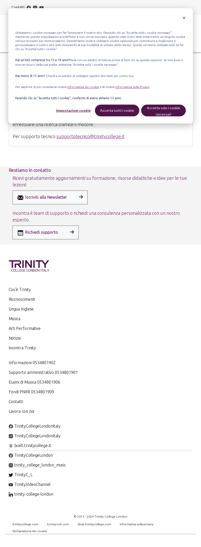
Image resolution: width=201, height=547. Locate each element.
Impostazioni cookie (73, 110)
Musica (15, 318)
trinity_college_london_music (37, 465)
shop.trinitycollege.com (94, 524)
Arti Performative (25, 328)
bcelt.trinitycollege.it (30, 445)
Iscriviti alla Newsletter (42, 198)
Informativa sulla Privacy (132, 86)
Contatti (18, 7)
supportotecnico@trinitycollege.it (90, 136)
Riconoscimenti (22, 299)
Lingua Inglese (21, 309)
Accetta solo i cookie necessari (163, 111)
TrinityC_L (20, 474)
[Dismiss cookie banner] (184, 18)
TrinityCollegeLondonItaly (35, 426)
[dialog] (100, 66)
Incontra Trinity (22, 347)
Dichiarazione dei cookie (30, 531)
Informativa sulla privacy (136, 524)
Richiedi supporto (37, 233)
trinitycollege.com (26, 524)
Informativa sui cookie (83, 86)
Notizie (15, 338)
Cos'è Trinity (20, 289)
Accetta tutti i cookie (117, 110)
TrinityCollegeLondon (31, 455)
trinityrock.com (58, 524)
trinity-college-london (31, 494)
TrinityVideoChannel (30, 484)
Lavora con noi (21, 411)
